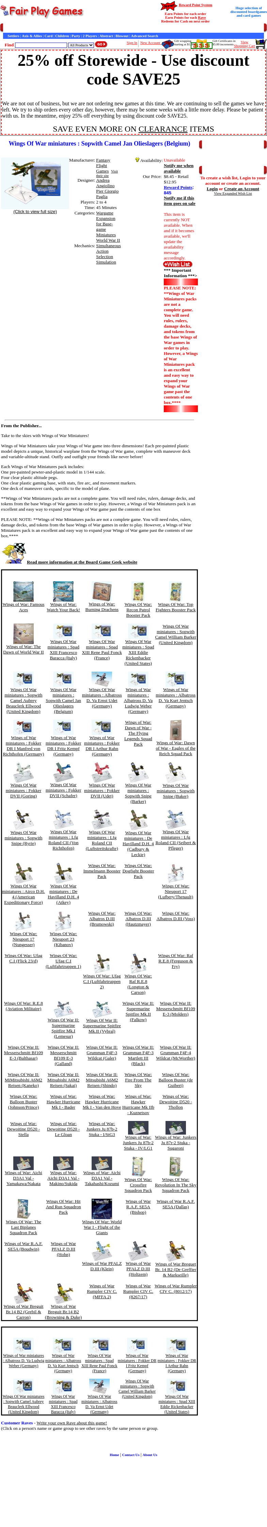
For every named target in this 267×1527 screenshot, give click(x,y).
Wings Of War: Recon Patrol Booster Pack (138, 610)
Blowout (121, 36)
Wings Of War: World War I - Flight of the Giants (102, 1227)
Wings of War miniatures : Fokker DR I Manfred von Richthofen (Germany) (23, 746)
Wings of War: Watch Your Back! (63, 607)
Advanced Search (144, 36)
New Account (150, 43)
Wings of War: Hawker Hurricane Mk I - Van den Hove (102, 1102)
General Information (94, 28)
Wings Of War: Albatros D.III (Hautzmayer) (138, 919)
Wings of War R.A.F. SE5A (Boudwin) (23, 1246)
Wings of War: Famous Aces (24, 607)
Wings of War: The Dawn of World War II (23, 649)
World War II (108, 240)
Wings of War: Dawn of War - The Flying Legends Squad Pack (138, 733)
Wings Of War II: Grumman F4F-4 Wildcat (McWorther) (175, 1053)
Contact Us (67, 28)
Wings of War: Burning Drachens (102, 606)
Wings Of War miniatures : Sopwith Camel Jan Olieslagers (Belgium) (63, 700)
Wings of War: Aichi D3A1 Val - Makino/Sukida (63, 1178)
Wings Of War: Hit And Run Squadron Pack (63, 1207)
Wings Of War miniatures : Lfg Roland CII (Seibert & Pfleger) (175, 840)
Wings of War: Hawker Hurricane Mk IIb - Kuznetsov (138, 1104)
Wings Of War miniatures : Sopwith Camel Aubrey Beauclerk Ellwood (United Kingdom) (23, 700)
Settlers (13, 36)
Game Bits (168, 28)
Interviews (149, 28)
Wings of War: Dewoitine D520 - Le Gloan (63, 1129)
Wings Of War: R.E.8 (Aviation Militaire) (23, 1006)
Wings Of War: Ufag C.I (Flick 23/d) (23, 958)
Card (49, 36)
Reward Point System (195, 5)
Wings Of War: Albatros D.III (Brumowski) (101, 919)
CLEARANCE (163, 128)
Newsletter (187, 28)
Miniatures (106, 234)
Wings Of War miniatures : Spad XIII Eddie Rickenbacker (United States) (138, 652)
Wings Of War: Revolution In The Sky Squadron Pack (176, 1185)
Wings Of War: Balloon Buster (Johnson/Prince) (23, 1102)
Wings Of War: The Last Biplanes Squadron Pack (23, 1227)
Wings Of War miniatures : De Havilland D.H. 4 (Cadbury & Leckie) (138, 843)
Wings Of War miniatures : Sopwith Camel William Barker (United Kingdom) (176, 634)
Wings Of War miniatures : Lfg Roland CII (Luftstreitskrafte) (102, 840)
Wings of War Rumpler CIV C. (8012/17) (176, 1288)
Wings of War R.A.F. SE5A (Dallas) (176, 1204)
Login (212, 188)
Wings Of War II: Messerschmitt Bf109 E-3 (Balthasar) (23, 1053)
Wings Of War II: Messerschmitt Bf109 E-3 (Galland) (63, 1055)
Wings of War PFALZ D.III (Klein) (102, 1266)
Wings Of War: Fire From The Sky (138, 1080)
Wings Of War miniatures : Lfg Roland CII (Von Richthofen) (63, 840)
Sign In (132, 43)
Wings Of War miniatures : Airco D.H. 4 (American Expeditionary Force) (23, 894)
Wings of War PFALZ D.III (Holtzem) (138, 1269)
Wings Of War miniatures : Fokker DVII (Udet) (102, 790)
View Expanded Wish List (233, 193)
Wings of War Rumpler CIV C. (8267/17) (138, 1291)
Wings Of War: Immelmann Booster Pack (102, 871)
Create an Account (241, 188)
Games (20, 28)
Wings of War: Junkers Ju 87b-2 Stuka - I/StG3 (102, 1129)
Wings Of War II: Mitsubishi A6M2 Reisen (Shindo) (102, 1080)
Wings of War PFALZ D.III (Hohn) (63, 1249)
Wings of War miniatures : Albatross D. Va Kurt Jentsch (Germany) (175, 697)
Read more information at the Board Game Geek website (69, 562)
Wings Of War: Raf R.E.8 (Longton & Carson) (138, 984)
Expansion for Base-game (105, 224)
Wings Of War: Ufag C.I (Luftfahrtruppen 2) (102, 981)
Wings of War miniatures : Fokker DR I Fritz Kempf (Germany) (63, 746)
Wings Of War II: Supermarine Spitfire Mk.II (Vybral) (102, 1026)
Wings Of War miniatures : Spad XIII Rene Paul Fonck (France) (102, 649)
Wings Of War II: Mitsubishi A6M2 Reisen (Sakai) (63, 1080)
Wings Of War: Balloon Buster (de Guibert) (175, 1080)
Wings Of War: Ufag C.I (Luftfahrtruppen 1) (63, 961)
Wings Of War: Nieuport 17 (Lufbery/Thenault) (175, 891)
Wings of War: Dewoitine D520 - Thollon (175, 1102)
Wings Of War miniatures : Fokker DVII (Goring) (23, 790)
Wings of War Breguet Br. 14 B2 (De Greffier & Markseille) (175, 1269)
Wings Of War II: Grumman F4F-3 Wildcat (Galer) (102, 1053)
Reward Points (178, 187)
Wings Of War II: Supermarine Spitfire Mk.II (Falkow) (138, 1011)
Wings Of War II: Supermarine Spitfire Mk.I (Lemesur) (63, 1028)
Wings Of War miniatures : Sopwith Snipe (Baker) (175, 791)
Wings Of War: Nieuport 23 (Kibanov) (63, 939)
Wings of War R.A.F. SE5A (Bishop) (138, 1207)
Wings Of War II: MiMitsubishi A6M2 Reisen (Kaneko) (23, 1080)
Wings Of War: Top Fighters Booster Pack (176, 607)
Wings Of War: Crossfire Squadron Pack (138, 1185)
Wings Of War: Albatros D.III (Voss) (175, 916)
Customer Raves (126, 28)
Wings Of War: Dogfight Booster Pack (138, 871)
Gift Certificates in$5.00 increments (224, 42)
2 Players (90, 36)
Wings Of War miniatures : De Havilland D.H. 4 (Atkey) (63, 894)
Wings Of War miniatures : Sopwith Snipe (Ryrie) (23, 838)
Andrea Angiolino (105, 183)
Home (7, 28)
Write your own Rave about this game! (71, 1422)
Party (76, 36)
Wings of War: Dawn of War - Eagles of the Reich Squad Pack (175, 748)
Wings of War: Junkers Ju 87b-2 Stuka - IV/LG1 (138, 1143)
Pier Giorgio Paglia (107, 194)
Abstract (106, 36)
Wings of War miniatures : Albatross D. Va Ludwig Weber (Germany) (138, 700)
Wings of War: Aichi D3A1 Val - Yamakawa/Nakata (23, 1178)
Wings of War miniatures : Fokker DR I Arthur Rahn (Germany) (102, 746)
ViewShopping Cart (244, 44)
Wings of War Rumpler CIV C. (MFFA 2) (102, 1291)
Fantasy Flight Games (103, 166)
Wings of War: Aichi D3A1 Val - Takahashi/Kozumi (102, 1178)
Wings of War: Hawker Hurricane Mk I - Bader (63, 1102)
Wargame (104, 212)
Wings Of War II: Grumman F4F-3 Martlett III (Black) (138, 1055)
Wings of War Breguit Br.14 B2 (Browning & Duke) (63, 1312)
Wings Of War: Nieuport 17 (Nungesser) (23, 939)
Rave (202, 17)
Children (62, 36)
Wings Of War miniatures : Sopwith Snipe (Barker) (138, 793)
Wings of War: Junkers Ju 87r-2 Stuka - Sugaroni (175, 1143)
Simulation (106, 262)
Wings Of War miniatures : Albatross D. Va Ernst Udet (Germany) (102, 697)
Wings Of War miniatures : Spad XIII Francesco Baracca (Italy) (63, 649)
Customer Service (42, 28)
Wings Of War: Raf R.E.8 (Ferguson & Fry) (175, 961)
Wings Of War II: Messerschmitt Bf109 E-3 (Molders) (175, 1009)
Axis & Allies (32, 36)
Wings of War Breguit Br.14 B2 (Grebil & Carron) (23, 1312)
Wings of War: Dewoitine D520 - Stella (23, 1129)
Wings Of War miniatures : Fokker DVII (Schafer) (63, 790)
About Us (150, 1455)
